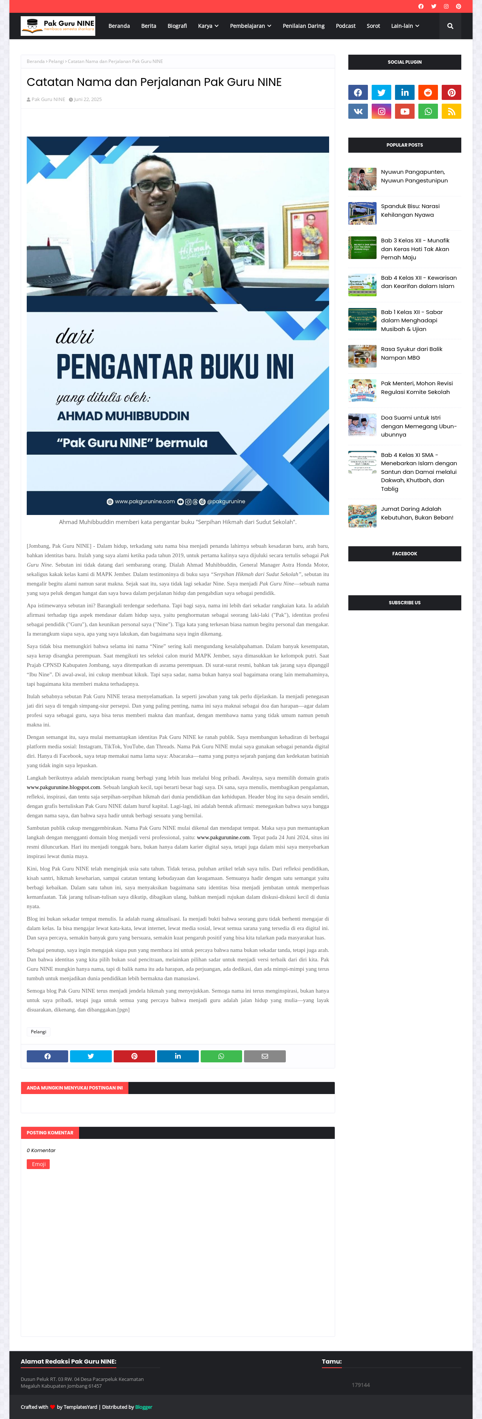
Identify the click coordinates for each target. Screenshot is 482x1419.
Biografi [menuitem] (177, 25)
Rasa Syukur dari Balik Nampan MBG (411, 353)
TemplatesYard (80, 1407)
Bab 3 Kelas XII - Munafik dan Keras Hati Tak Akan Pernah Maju (415, 248)
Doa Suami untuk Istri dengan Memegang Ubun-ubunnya (419, 426)
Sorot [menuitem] (373, 25)
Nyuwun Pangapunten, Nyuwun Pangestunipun (414, 176)
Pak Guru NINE (48, 99)
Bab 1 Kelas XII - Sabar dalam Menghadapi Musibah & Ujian (412, 320)
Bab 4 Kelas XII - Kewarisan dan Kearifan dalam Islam (419, 282)
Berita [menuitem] (148, 25)
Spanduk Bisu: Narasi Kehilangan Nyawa (410, 210)
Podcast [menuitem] (345, 25)
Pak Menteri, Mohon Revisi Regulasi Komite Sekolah (417, 387)
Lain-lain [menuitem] (402, 25)
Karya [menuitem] (205, 25)
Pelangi (56, 61)
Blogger (143, 1407)
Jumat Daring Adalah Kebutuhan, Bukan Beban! (417, 513)
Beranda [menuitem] (119, 25)
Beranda (36, 61)
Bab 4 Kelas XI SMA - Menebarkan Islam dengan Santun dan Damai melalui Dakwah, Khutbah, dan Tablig (419, 472)
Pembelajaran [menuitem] (247, 25)
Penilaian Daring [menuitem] (304, 25)
